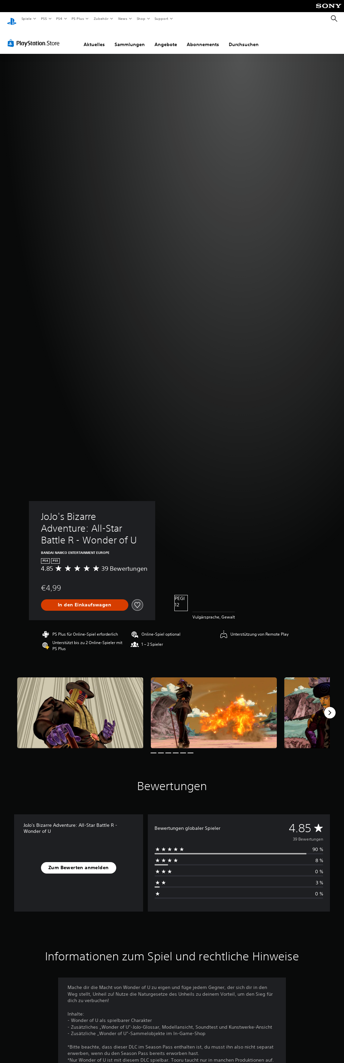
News (122, 18)
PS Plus (78, 18)
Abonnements (203, 38)
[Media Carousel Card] (80, 706)
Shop (140, 18)
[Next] (330, 706)
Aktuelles (94, 38)
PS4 (59, 18)
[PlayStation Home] (11, 19)
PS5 (44, 18)
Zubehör (101, 18)
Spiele (26, 18)
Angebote (166, 38)
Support (161, 18)
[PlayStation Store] (34, 36)
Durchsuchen (244, 38)
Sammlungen (130, 38)
